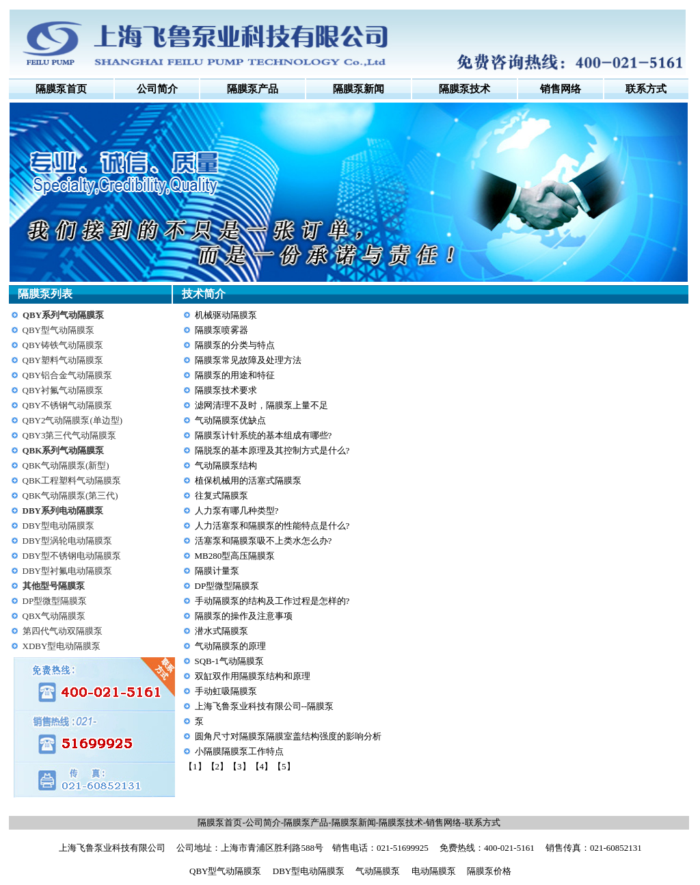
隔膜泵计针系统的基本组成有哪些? (263, 435)
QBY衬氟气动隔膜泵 (63, 390)
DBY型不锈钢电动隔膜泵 (72, 556)
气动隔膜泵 (377, 871)
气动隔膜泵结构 (226, 465)
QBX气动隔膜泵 (54, 616)
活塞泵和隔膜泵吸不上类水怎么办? (263, 541)
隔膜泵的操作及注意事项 (244, 616)
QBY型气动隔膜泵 (58, 330)
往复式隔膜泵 (221, 495)
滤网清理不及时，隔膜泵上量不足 (261, 405)
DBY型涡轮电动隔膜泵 (67, 541)
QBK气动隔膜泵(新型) (66, 465)
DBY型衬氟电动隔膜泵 (67, 571)
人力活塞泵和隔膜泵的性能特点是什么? (272, 525)
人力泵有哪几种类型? (237, 510)
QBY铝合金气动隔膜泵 (67, 375)
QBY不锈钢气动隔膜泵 (67, 405)
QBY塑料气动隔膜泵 (63, 360)
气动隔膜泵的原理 (230, 646)
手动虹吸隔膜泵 (226, 691)
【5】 (284, 766)
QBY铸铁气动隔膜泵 (63, 345)
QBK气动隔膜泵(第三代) (70, 495)
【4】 (262, 766)
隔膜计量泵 (217, 571)
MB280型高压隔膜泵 (235, 556)
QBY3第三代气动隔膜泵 (70, 435)
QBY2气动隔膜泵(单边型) (73, 420)
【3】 (239, 766)
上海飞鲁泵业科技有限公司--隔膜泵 (264, 706)
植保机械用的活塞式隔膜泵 (248, 480)
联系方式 (482, 822)
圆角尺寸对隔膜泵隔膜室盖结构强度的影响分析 (288, 736)
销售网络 (443, 822)
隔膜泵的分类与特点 (235, 345)
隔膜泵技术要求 (226, 390)
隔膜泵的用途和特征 (235, 375)
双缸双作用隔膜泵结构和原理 (252, 676)
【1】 (195, 766)
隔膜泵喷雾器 (221, 330)
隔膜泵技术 (401, 822)
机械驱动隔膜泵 (226, 315)
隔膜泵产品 (306, 822)
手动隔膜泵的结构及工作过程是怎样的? (272, 601)
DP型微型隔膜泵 (55, 601)
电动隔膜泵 (434, 871)
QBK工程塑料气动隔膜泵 (72, 480)
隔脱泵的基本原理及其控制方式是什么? (272, 450)
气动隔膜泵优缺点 (230, 420)
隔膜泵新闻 (354, 822)
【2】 (217, 766)
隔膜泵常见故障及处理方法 (248, 360)
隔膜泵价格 (489, 871)
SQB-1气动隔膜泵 (229, 661)
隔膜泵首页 (61, 88)
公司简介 (157, 88)
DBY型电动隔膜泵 (58, 525)
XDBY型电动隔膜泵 (62, 646)
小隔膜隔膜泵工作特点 (239, 751)
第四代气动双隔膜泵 (63, 631)
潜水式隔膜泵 (221, 631)
